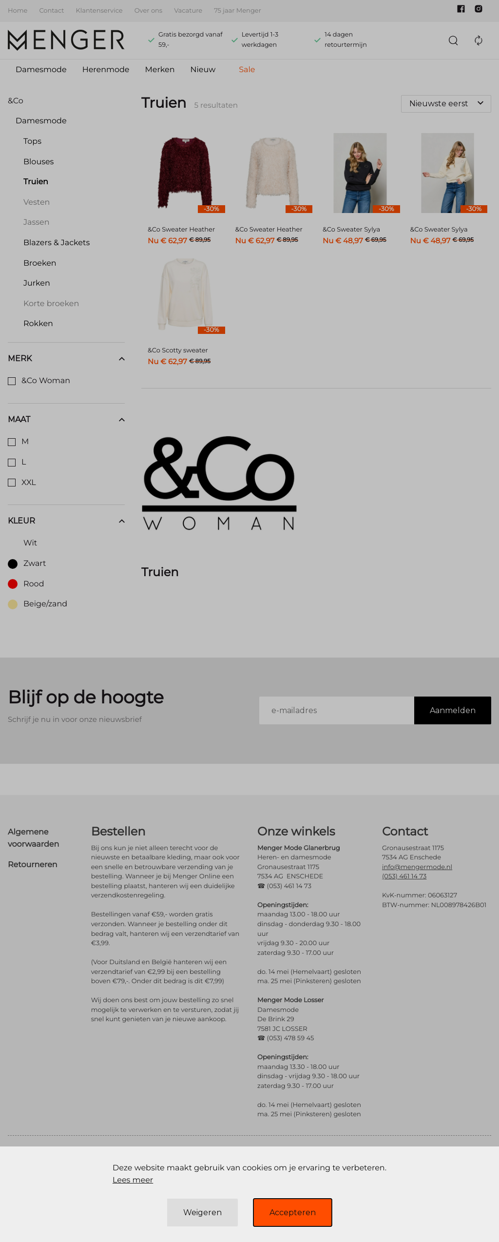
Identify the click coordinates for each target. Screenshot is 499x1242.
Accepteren (292, 1212)
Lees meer (133, 1180)
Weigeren (202, 1212)
